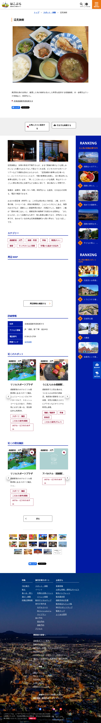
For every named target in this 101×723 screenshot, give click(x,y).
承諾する (32, 718)
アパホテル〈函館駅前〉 (54, 473)
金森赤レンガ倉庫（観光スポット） (91, 357)
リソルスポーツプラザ (21, 384)
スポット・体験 (49, 12)
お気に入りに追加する (36, 127)
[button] (8, 396)
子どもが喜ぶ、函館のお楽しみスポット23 (91, 243)
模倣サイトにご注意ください (50, 694)
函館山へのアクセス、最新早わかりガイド (91, 166)
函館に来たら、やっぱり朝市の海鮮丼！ (91, 185)
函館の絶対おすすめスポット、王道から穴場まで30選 (91, 224)
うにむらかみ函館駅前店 (54, 384)
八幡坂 (86, 337)
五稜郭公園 (88, 318)
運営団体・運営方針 (41, 698)
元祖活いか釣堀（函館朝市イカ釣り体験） (91, 280)
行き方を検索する (62, 125)
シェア (16, 107)
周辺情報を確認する (40, 303)
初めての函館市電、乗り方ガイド (91, 204)
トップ (36, 12)
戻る (32, 518)
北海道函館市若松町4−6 (23, 101)
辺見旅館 (28, 342)
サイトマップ (57, 698)
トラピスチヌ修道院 (91, 299)
